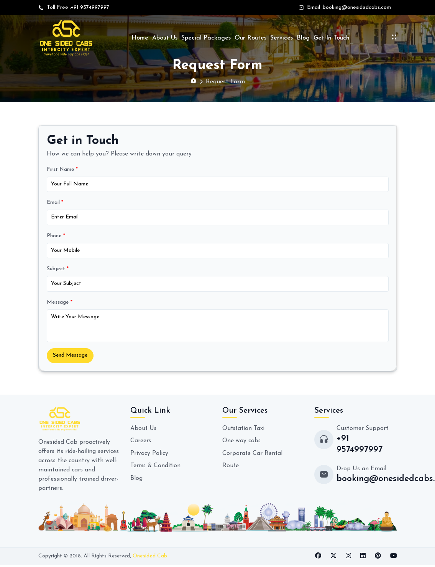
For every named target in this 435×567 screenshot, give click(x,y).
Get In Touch (332, 38)
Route (230, 468)
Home (139, 38)
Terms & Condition (156, 468)
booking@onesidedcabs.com (357, 7)
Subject (58, 270)
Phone (56, 237)
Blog (303, 38)
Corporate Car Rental (252, 455)
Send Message (71, 357)
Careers (140, 443)
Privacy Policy (149, 455)
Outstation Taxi (244, 431)
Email (55, 203)
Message (59, 304)
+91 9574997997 (90, 7)
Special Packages (206, 38)
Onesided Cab (150, 559)
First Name (62, 170)
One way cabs (241, 443)
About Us (164, 38)
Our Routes (250, 38)
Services (281, 38)
